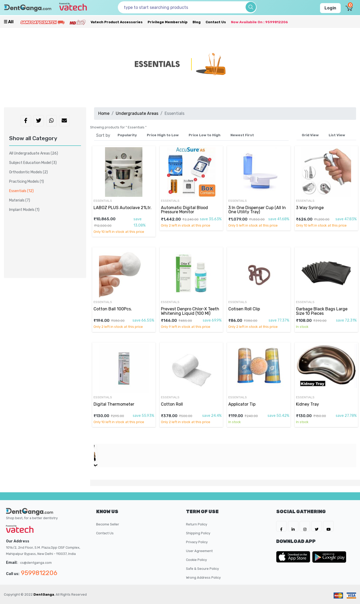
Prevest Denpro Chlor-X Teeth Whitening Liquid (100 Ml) (190, 311)
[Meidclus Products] (77, 22)
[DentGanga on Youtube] (328, 526)
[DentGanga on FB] (281, 526)
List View (337, 135)
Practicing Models (26, 181)
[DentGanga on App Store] (294, 557)
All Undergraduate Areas (33, 153)
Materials (19, 200)
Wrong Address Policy (203, 577)
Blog (197, 22)
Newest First (242, 135)
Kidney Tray (307, 404)
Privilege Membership (168, 22)
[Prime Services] (42, 22)
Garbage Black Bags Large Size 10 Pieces (321, 311)
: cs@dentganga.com (35, 563)
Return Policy (196, 524)
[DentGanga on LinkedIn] (293, 526)
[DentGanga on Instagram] (305, 526)
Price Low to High (204, 135)
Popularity (127, 135)
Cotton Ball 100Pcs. (113, 308)
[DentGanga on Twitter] (316, 526)
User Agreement (199, 551)
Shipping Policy (198, 533)
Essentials (103, 201)
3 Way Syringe (310, 207)
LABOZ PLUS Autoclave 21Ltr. (123, 207)
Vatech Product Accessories (117, 22)
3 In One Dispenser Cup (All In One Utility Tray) (257, 209)
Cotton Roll (172, 404)
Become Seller (107, 524)
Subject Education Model (33, 163)
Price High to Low (163, 135)
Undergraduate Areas (137, 113)
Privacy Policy (197, 542)
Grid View (310, 135)
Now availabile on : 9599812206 (259, 22)
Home (103, 113)
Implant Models (24, 210)
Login (330, 7)
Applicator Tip (242, 404)
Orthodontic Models (28, 172)
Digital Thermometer (114, 404)
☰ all (9, 21)
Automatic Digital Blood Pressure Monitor (184, 209)
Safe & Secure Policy (202, 569)
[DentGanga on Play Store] (329, 557)
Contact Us (216, 22)
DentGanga (43, 594)
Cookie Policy (196, 560)
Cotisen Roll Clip (244, 308)
